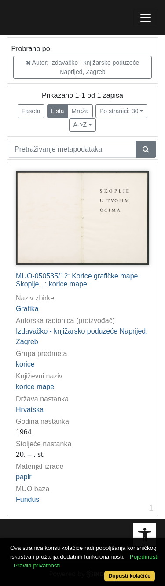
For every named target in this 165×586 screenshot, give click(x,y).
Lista (57, 111)
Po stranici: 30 (119, 111)
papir (24, 477)
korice (25, 364)
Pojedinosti (144, 556)
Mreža (80, 111)
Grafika (27, 308)
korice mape (35, 386)
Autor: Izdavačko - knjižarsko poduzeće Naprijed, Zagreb (82, 67)
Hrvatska (30, 409)
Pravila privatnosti (37, 565)
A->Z (80, 124)
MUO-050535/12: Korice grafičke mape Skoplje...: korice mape (77, 280)
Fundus (27, 499)
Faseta (31, 111)
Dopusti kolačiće (129, 576)
